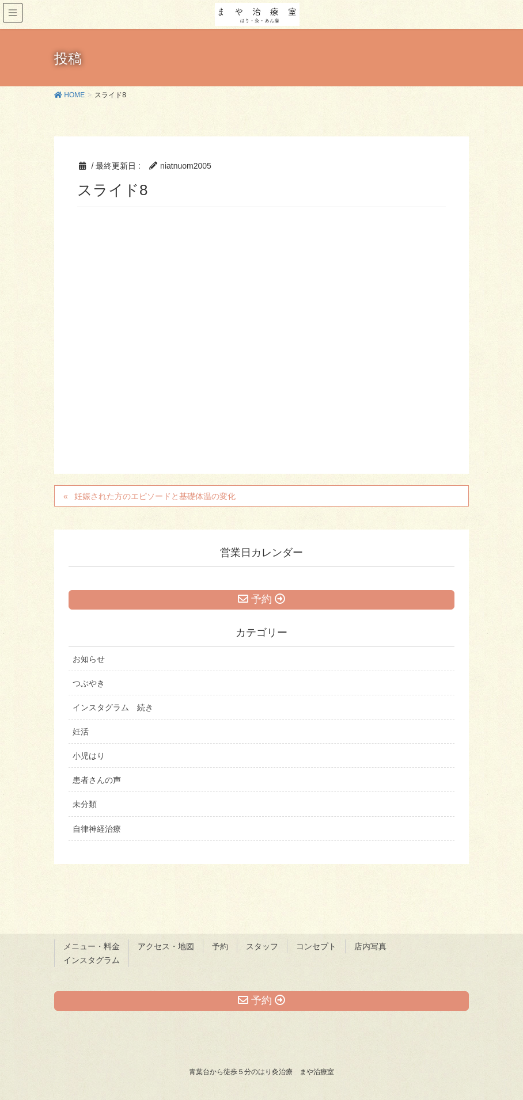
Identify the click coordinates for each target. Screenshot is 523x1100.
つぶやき (89, 683)
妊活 (81, 731)
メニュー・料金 (91, 946)
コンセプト (316, 946)
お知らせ (89, 659)
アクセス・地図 (166, 946)
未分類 (85, 804)
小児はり (89, 755)
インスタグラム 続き (113, 707)
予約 (220, 946)
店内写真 (370, 946)
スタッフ (262, 946)
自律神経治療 (97, 828)
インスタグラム (91, 960)
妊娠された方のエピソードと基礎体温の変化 (155, 496)
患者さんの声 (97, 780)
